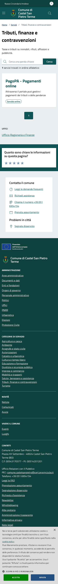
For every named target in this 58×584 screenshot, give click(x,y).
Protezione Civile (10, 325)
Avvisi (5, 412)
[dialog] (29, 555)
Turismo (6, 386)
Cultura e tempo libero (13, 360)
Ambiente (7, 345)
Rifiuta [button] (42, 577)
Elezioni (6, 320)
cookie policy (8, 541)
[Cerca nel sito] (49, 13)
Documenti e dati (11, 280)
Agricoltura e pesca (12, 341)
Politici (5, 300)
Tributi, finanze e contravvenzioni (19, 382)
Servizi (14, 24)
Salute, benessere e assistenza (18, 378)
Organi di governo (11, 290)
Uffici (4, 305)
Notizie (5, 402)
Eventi (5, 429)
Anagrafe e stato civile (13, 348)
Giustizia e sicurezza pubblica (17, 367)
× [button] (54, 530)
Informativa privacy (12, 520)
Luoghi (5, 434)
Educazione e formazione (15, 363)
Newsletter (8, 500)
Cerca (49, 61)
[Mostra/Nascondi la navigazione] (4, 13)
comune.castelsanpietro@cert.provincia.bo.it (30, 472)
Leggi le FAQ (8, 480)
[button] (29, 571)
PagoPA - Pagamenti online (23, 83)
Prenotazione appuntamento (17, 485)
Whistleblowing (10, 505)
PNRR (5, 310)
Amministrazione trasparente (17, 515)
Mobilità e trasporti (12, 374)
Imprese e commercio (13, 371)
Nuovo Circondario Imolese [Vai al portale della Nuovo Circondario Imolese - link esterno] (17, 3)
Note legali (7, 525)
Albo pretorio (8, 510)
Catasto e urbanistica (13, 356)
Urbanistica (8, 315)
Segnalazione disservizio (14, 490)
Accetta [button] (16, 577)
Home (4, 24)
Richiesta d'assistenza (13, 495)
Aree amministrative (13, 275)
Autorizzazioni (9, 352)
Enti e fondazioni (10, 285)
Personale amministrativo (15, 295)
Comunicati (8, 407)
